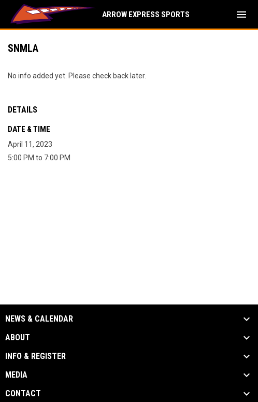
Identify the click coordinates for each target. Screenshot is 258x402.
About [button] (17, 338)
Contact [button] (23, 394)
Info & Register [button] (35, 356)
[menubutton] (241, 14)
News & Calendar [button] (39, 319)
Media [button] (16, 375)
